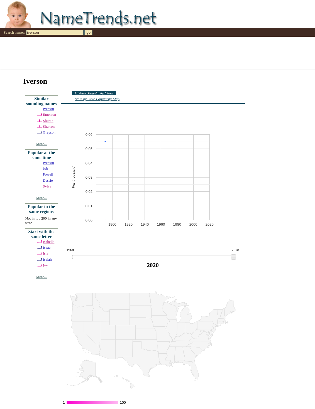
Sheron (48, 121)
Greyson (49, 132)
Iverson (48, 109)
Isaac (46, 247)
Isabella (48, 242)
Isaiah (47, 259)
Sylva (47, 186)
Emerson (49, 114)
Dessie (48, 180)
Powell (48, 174)
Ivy (45, 265)
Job (45, 168)
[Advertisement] (157, 53)
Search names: (14, 32)
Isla (45, 253)
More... (41, 144)
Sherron (49, 126)
